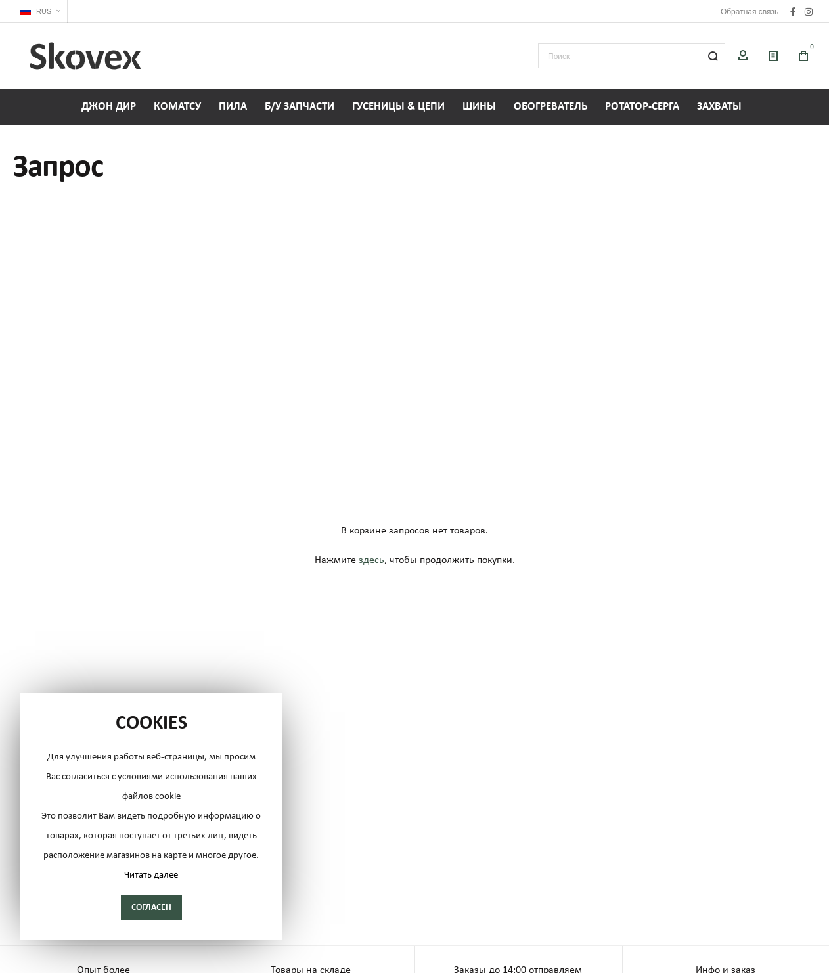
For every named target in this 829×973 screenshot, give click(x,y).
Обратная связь (749, 11)
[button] (40, 11)
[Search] (712, 55)
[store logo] (85, 56)
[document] (151, 816)
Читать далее (151, 875)
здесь (371, 560)
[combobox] (631, 55)
